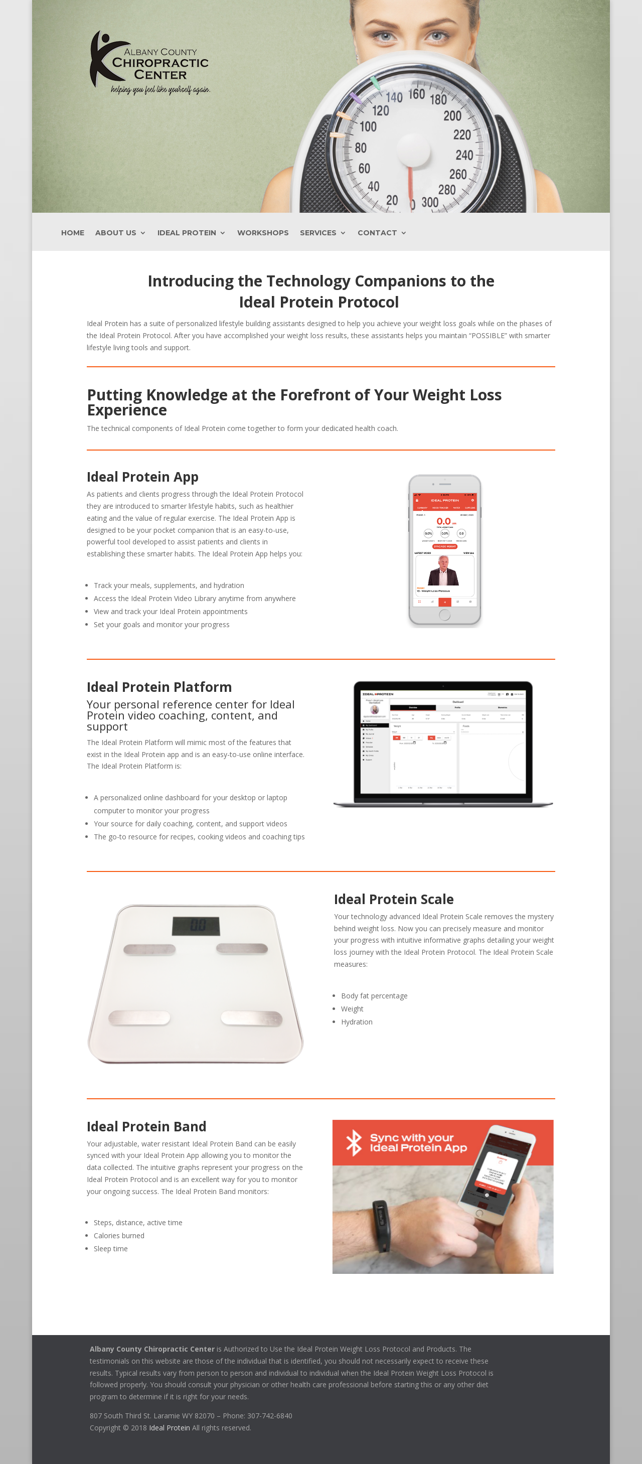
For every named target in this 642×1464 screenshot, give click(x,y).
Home (72, 233)
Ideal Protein (186, 233)
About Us (115, 233)
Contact (377, 233)
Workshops (263, 233)
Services (318, 233)
